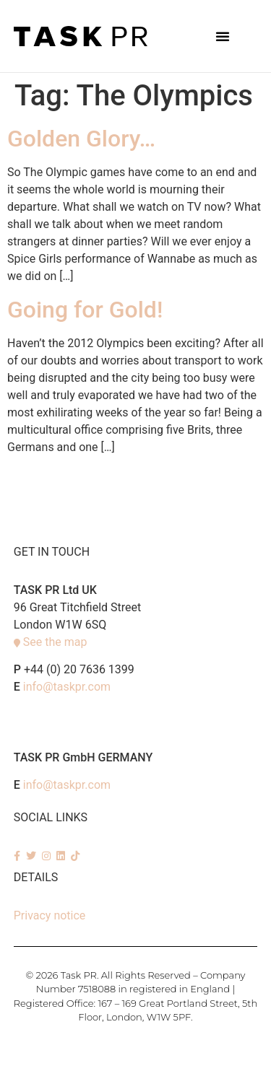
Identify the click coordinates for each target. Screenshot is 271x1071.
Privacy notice (50, 915)
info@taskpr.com (67, 687)
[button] (222, 36)
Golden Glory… (81, 138)
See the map (55, 642)
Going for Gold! (85, 309)
